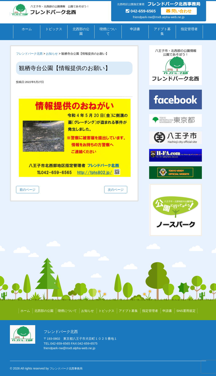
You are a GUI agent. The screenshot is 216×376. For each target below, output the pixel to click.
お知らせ (87, 310)
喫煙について (108, 31)
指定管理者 (189, 29)
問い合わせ (178, 11)
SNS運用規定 (186, 310)
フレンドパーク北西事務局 (66, 368)
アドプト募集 (162, 31)
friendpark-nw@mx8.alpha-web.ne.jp (159, 17)
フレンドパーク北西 (29, 53)
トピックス (53, 29)
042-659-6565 (141, 11)
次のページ (116, 189)
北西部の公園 (81, 31)
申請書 (135, 29)
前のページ (27, 189)
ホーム (27, 29)
